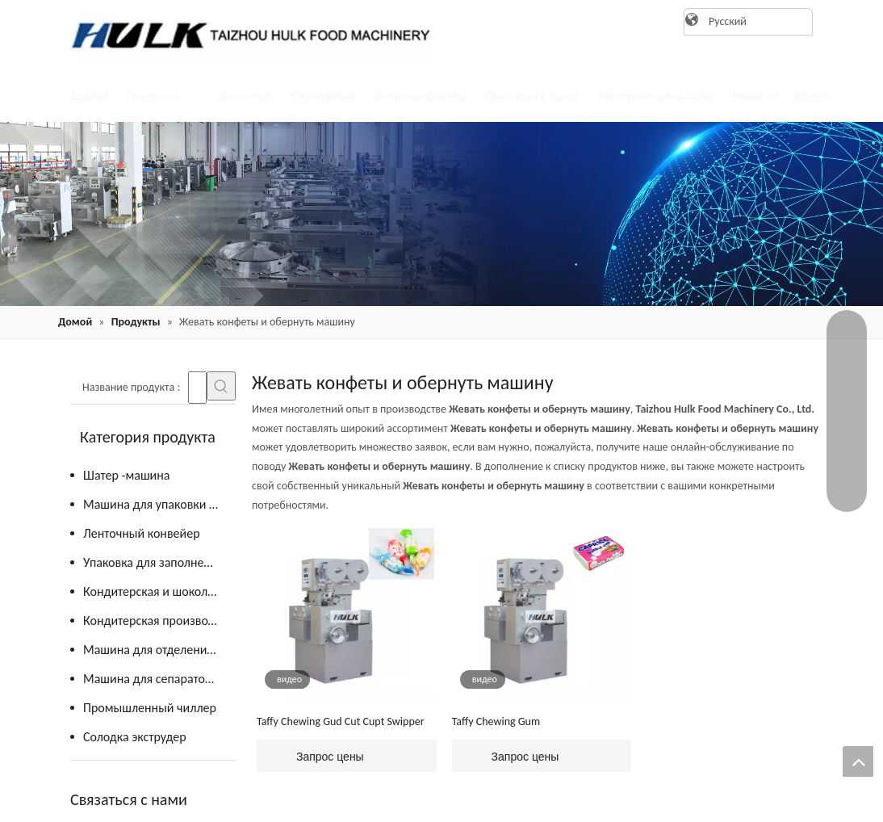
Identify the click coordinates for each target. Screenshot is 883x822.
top (858, 761)
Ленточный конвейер (141, 533)
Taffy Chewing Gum (496, 721)
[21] (441, 214)
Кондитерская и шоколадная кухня (159, 591)
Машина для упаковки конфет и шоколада (159, 504)
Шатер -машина (126, 475)
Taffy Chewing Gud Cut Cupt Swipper (341, 721)
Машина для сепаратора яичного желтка (159, 678)
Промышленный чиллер (149, 707)
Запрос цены (310, 756)
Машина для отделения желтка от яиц (159, 649)
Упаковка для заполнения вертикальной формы (159, 562)
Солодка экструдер (134, 736)
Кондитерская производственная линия (159, 620)
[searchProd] (197, 387)
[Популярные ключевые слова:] (221, 386)
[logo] (243, 34)
